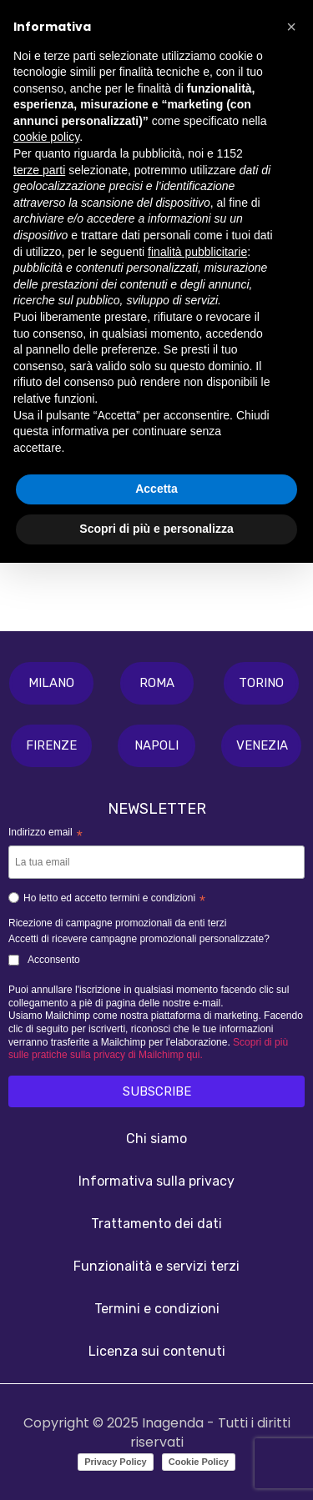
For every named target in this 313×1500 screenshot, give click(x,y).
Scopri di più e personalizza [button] (156, 528)
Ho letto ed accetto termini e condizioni (106, 900)
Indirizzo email (45, 833)
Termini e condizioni (157, 1309)
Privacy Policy (115, 1462)
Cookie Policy (199, 1462)
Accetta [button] (156, 488)
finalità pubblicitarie (197, 251)
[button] (51, 683)
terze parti (39, 170)
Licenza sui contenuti (156, 1351)
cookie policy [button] (46, 136)
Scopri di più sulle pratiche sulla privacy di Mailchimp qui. (148, 1048)
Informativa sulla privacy (156, 1181)
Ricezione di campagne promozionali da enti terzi (117, 923)
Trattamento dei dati (156, 1224)
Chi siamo (156, 1138)
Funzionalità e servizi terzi (156, 1266)
